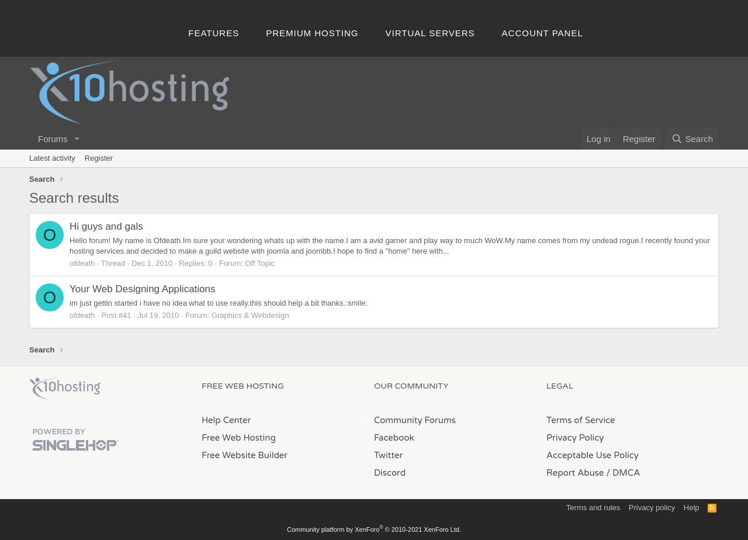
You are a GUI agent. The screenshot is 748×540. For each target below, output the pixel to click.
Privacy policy (652, 507)
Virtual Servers (430, 33)
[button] (77, 139)
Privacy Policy (575, 437)
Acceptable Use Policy (592, 455)
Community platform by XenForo (374, 529)
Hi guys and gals (106, 226)
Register (99, 158)
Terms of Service (580, 420)
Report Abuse (575, 473)
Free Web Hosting (239, 437)
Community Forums (415, 420)
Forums (53, 139)
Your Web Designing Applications (143, 289)
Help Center (226, 420)
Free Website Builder (245, 455)
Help (691, 507)
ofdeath (82, 263)
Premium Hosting (312, 33)
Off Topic (260, 263)
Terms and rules (593, 507)
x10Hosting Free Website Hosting (65, 388)
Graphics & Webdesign (250, 315)
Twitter (388, 455)
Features (213, 33)
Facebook (394, 437)
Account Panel (542, 33)
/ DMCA (623, 473)
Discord (390, 473)
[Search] (692, 139)
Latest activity (52, 158)
